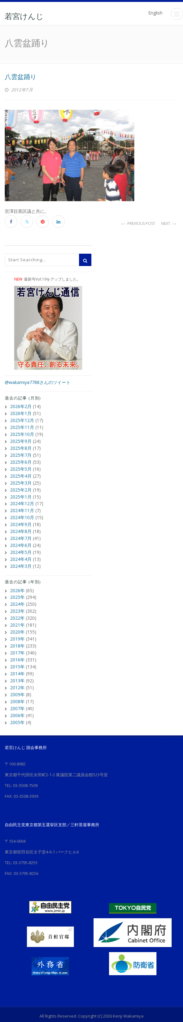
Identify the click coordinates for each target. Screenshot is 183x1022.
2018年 (17, 636)
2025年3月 (21, 479)
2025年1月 (21, 492)
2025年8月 (21, 446)
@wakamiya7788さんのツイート (37, 382)
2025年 (17, 589)
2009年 (17, 682)
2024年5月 (21, 545)
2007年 (17, 696)
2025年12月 (22, 419)
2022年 (17, 609)
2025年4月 (21, 472)
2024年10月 (22, 512)
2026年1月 (21, 413)
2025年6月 (21, 459)
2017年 (17, 643)
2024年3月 (21, 559)
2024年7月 (21, 532)
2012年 (17, 676)
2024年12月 (22, 499)
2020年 (17, 623)
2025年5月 (21, 466)
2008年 (17, 689)
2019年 (17, 629)
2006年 (17, 702)
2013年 (17, 669)
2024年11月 (22, 506)
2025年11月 (22, 426)
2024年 (17, 596)
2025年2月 (21, 486)
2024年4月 (21, 552)
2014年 (17, 663)
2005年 (17, 709)
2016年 (17, 649)
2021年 (17, 616)
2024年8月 (21, 526)
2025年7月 (21, 452)
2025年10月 (22, 433)
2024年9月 (21, 519)
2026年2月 (21, 406)
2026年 (17, 583)
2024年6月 (21, 539)
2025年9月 (21, 439)
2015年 (17, 656)
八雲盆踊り (20, 76)
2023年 (17, 603)
